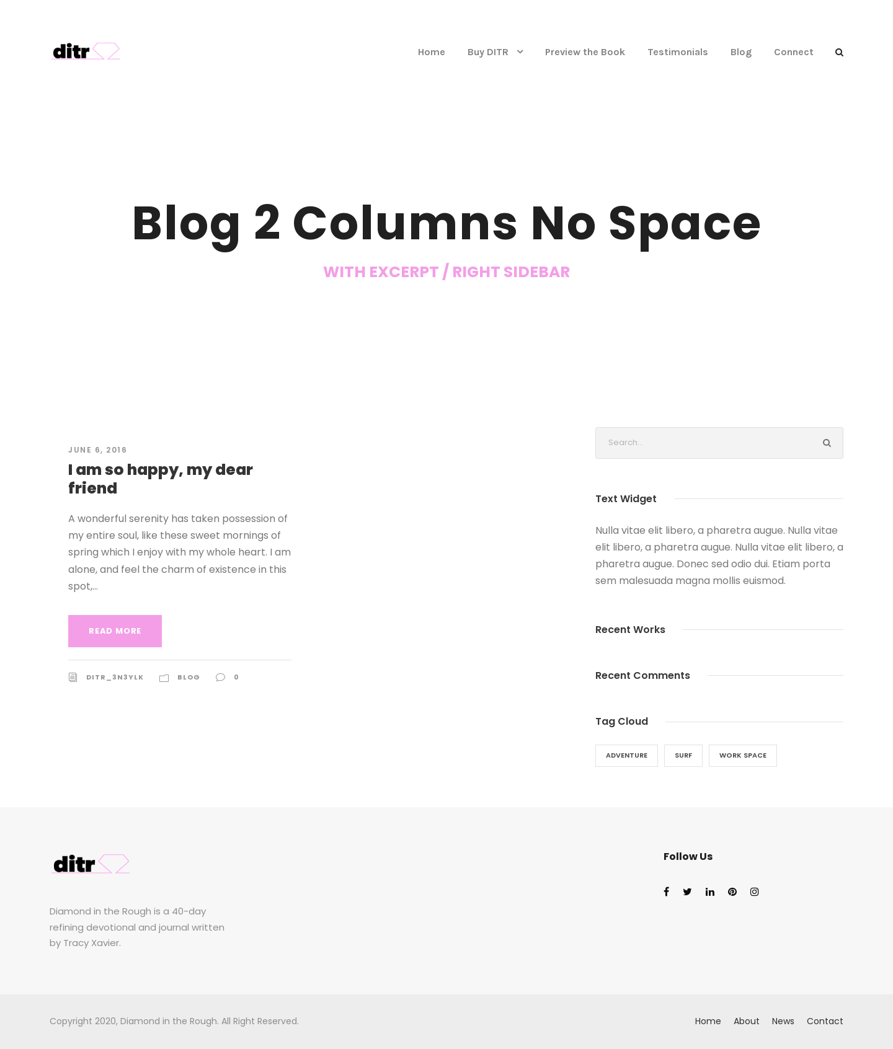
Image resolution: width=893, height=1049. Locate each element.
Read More (115, 631)
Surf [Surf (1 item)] (683, 755)
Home (431, 52)
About (747, 1021)
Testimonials (677, 52)
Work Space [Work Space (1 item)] (742, 755)
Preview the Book (585, 52)
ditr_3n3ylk (115, 677)
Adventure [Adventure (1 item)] (626, 755)
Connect (794, 52)
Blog (741, 52)
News (783, 1021)
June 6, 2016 (97, 450)
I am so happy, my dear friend (160, 479)
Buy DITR (488, 52)
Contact (825, 1021)
